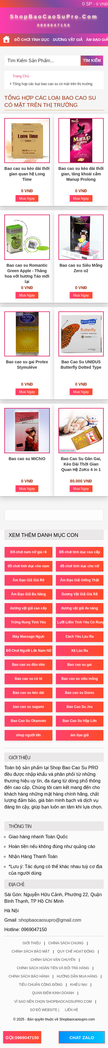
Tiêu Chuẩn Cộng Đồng (40, 985)
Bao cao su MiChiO (27, 458)
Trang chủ (21, 76)
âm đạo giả (80, 735)
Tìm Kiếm (92, 60)
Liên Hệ (71, 1010)
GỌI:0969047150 (22, 1037)
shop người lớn (28, 735)
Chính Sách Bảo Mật (31, 951)
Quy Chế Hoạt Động (75, 951)
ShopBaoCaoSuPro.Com (54, 16)
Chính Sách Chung (66, 943)
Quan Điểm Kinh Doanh (53, 993)
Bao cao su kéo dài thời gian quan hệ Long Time (27, 174)
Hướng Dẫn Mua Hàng (77, 976)
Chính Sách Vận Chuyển (53, 960)
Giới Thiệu (31, 943)
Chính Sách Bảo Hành (29, 976)
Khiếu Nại (78, 985)
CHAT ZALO (81, 1037)
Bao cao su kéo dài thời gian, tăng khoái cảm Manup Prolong (81, 174)
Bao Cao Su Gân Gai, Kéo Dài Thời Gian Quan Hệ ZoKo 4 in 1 (81, 464)
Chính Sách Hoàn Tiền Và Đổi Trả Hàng (53, 968)
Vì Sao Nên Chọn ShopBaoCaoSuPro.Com (53, 1002)
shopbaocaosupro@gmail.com (50, 920)
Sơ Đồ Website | (44, 1010)
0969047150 (54, 25)
